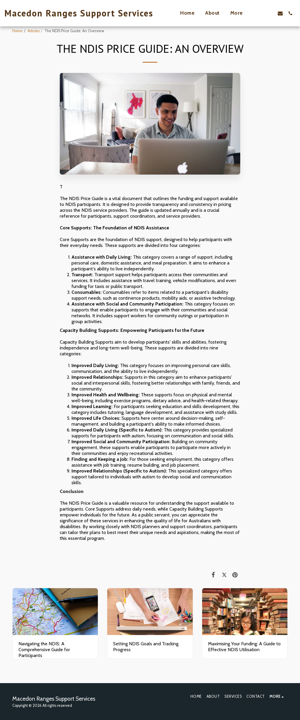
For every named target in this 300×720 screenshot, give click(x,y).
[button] (270, 13)
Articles (34, 31)
